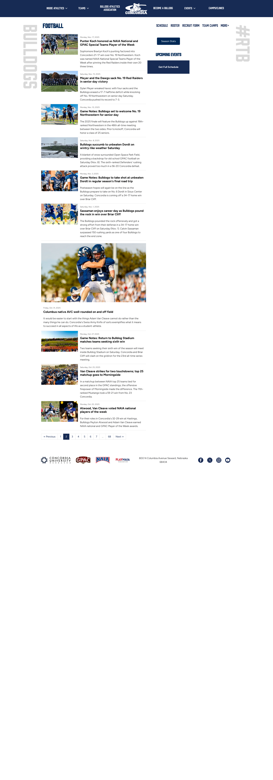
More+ (225, 25)
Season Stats (168, 41)
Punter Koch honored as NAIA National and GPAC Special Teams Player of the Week (109, 42)
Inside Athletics (55, 8)
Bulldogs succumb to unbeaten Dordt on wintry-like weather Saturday (107, 146)
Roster (175, 25)
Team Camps (210, 25)
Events (188, 8)
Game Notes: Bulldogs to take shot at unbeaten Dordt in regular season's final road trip (112, 179)
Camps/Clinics (216, 8)
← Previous (49, 436)
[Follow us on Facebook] (200, 460)
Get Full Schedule (168, 67)
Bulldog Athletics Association (110, 7)
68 (109, 436)
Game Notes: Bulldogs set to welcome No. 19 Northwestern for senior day (110, 112)
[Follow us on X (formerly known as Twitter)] (209, 460)
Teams (81, 8)
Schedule (162, 25)
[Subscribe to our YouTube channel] (227, 460)
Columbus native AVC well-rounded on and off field (78, 312)
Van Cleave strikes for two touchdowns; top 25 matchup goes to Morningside (111, 372)
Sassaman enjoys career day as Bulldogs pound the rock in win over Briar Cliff (112, 212)
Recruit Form (190, 25)
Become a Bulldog (163, 8)
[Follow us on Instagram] (218, 460)
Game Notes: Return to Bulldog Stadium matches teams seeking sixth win (107, 339)
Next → (120, 436)
